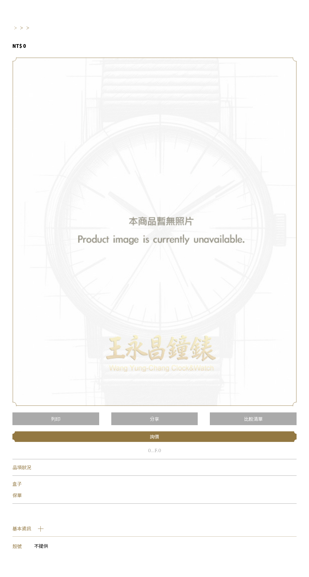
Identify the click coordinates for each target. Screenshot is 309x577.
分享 (154, 418)
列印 (55, 418)
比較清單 (253, 419)
